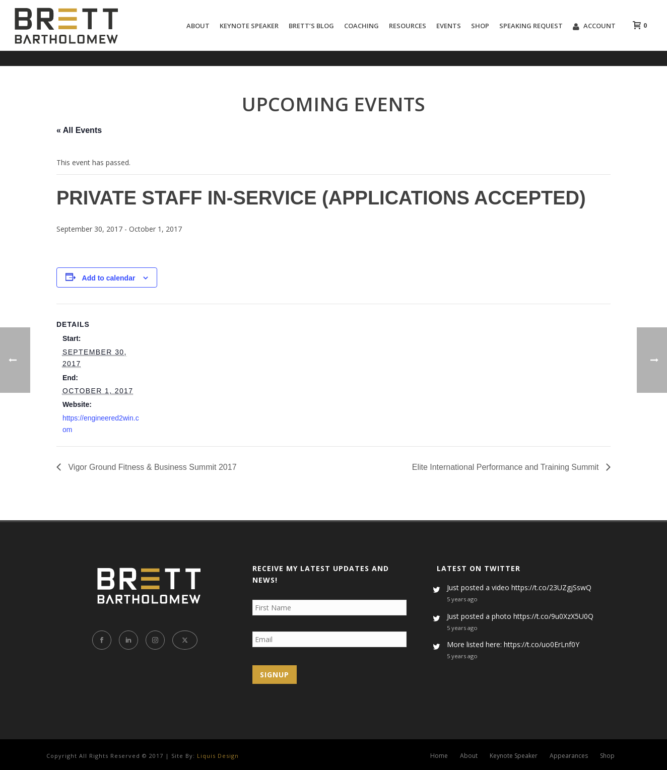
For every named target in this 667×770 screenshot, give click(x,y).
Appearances (569, 756)
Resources (407, 25)
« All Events (79, 130)
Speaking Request (531, 25)
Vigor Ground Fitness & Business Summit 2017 (151, 467)
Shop (480, 25)
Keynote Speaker (249, 25)
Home (439, 756)
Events (448, 25)
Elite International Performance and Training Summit (506, 467)
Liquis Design (218, 755)
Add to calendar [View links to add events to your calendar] (109, 278)
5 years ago (462, 599)
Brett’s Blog (311, 25)
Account (594, 26)
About (198, 25)
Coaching (361, 25)
